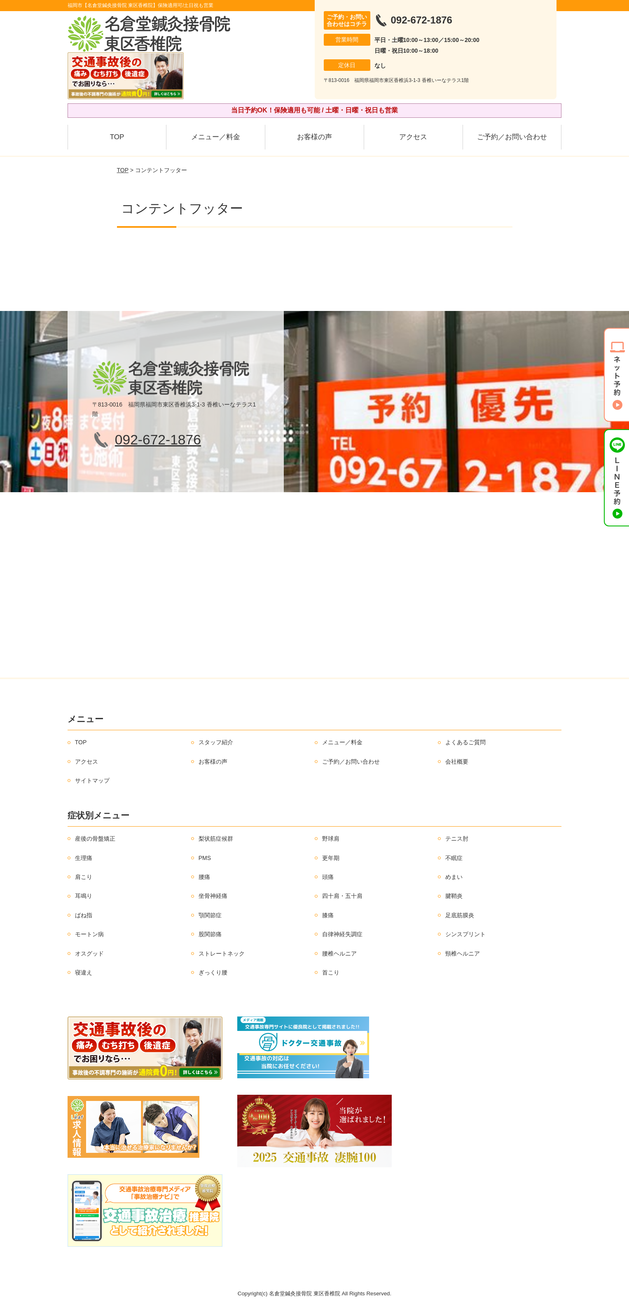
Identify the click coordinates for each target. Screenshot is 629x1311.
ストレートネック (222, 953)
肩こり (83, 877)
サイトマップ (92, 780)
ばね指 (83, 915)
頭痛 (328, 877)
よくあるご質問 (465, 742)
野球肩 (330, 838)
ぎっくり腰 (213, 972)
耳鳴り (83, 896)
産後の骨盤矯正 (95, 838)
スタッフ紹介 (216, 742)
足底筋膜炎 (459, 915)
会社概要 (456, 761)
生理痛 (83, 858)
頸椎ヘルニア (462, 953)
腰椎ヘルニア (339, 953)
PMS (205, 858)
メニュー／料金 (215, 137)
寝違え (83, 972)
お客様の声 (314, 137)
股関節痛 (210, 934)
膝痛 (328, 915)
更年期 (330, 858)
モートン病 (89, 934)
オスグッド (89, 953)
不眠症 (454, 858)
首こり (330, 972)
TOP (117, 137)
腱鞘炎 (454, 896)
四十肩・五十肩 (342, 896)
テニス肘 (456, 838)
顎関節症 (210, 915)
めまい (454, 877)
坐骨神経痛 (213, 896)
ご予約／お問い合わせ (512, 137)
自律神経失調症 (342, 934)
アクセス (413, 137)
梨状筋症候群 (216, 838)
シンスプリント (465, 934)
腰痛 (204, 877)
